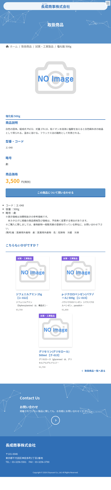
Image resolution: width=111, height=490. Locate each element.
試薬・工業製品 (25, 258)
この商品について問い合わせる (55, 192)
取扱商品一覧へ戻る (93, 370)
